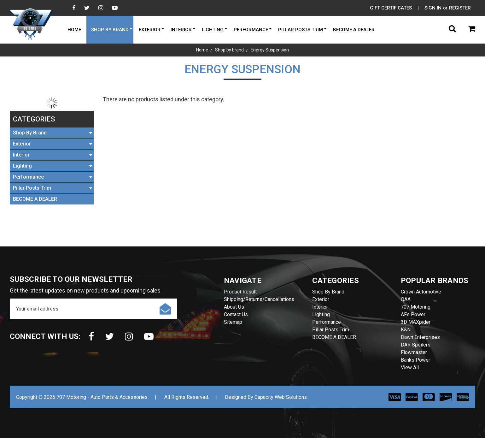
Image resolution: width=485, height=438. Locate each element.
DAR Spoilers (415, 345)
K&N (406, 330)
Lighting (213, 30)
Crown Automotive (421, 292)
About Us (234, 307)
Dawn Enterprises (420, 337)
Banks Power (415, 360)
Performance (251, 30)
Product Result (240, 292)
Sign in (432, 8)
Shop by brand (110, 30)
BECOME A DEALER (354, 30)
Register (460, 8)
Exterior (150, 30)
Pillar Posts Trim (300, 30)
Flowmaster (414, 352)
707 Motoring (415, 307)
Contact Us (236, 314)
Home (74, 30)
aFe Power (413, 314)
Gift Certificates (391, 8)
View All (410, 367)
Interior (181, 30)
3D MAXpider (415, 322)
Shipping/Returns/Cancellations (259, 299)
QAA (406, 299)
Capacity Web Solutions (280, 397)
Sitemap (233, 322)
